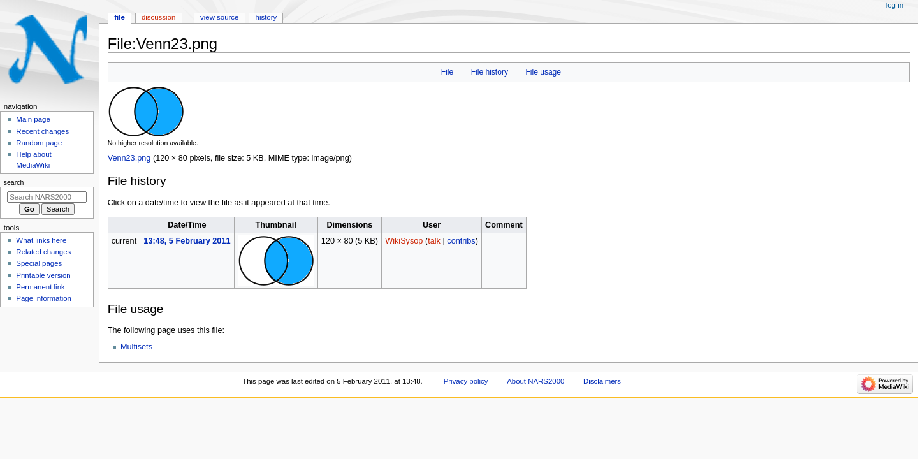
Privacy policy (466, 381)
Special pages (39, 263)
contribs (461, 241)
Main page (33, 119)
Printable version (43, 275)
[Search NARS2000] (47, 197)
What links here (41, 240)
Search (14, 182)
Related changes (43, 252)
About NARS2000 (535, 381)
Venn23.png (129, 158)
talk (434, 241)
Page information (43, 298)
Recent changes (42, 131)
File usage (543, 72)
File (447, 72)
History (266, 17)
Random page (39, 143)
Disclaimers (602, 381)
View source (219, 17)
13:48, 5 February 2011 (186, 241)
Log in (894, 5)
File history (489, 72)
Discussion (158, 17)
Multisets (136, 346)
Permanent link (40, 287)
